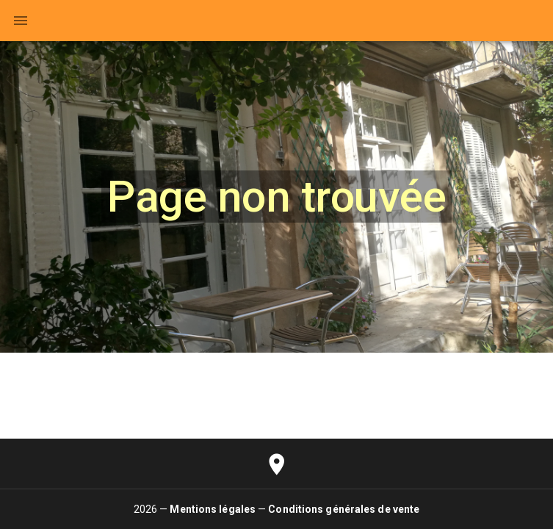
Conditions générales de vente (343, 509)
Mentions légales (213, 509)
